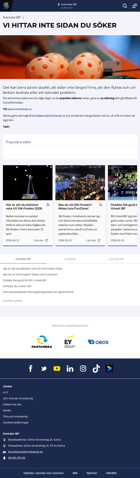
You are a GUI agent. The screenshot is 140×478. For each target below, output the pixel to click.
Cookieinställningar (16, 422)
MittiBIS (111, 473)
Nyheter (92, 473)
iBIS (75, 473)
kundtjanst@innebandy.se (25, 451)
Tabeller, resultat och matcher (43, 473)
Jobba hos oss (12, 404)
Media (7, 410)
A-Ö (5, 392)
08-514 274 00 (16, 457)
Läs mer (41, 240)
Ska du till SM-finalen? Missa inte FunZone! (30, 274)
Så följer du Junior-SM (17, 286)
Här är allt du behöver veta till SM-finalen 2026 (32, 268)
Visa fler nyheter (12, 301)
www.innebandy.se (20, 109)
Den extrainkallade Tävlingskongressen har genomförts (38, 292)
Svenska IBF (12, 17)
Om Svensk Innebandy (18, 398)
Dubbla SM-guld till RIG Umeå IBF (24, 280)
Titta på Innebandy (15, 416)
